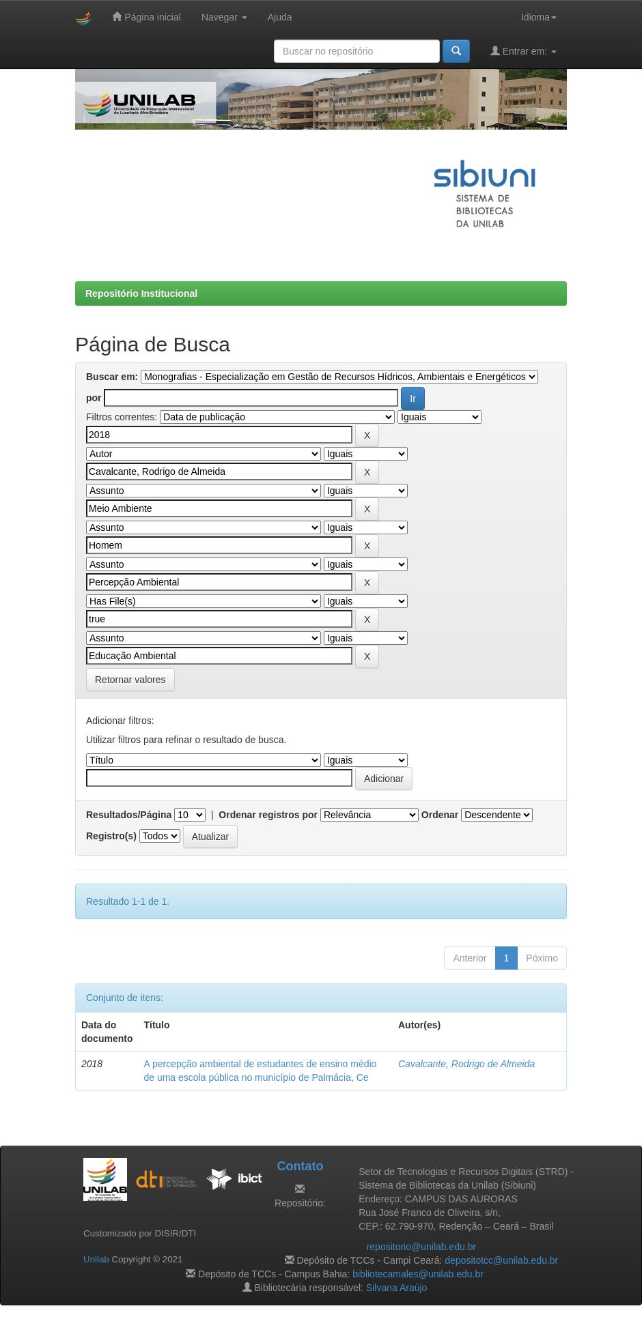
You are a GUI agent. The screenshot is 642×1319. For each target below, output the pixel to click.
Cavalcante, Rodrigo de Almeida (466, 1063)
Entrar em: (523, 51)
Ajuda (280, 17)
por (94, 397)
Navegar (224, 17)
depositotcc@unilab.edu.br (501, 1260)
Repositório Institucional (141, 293)
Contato (300, 1166)
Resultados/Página (128, 814)
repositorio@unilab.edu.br (422, 1246)
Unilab (96, 1259)
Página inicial (146, 17)
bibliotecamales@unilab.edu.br (418, 1274)
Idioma (539, 17)
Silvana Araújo (397, 1287)
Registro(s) (111, 835)
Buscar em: (112, 376)
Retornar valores (130, 679)
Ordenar (439, 814)
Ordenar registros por (268, 814)
